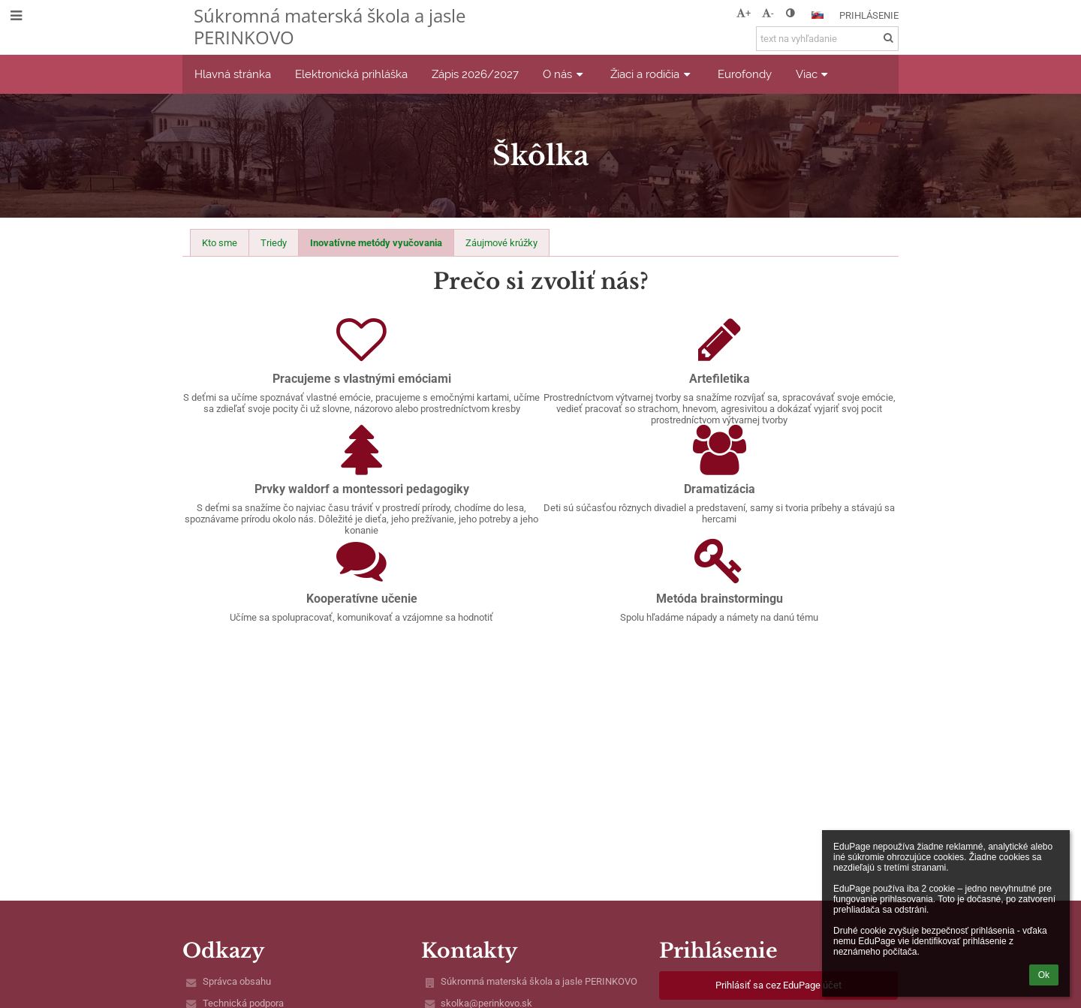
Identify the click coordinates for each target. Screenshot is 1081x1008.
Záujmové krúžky (501, 242)
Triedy (273, 242)
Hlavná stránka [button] (232, 74)
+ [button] (743, 13)
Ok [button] (1043, 975)
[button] (817, 15)
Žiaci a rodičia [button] (652, 74)
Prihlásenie (869, 15)
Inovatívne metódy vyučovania (376, 242)
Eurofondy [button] (745, 74)
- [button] (768, 13)
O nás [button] (564, 74)
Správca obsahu (237, 981)
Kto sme (219, 242)
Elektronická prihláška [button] (351, 74)
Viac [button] (814, 74)
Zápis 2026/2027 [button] (475, 74)
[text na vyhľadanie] (827, 38)
